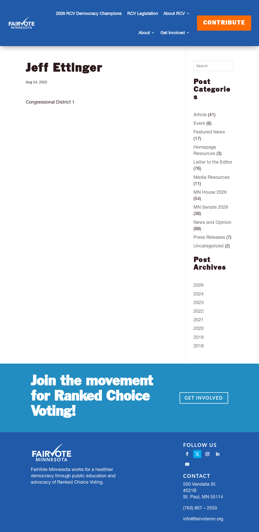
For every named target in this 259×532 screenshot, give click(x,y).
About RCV (174, 13)
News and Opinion (212, 222)
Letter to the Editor (212, 162)
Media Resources (211, 177)
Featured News (209, 131)
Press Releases (209, 237)
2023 (198, 302)
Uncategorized (208, 245)
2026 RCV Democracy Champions (89, 13)
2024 (198, 294)
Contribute (224, 23)
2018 (198, 345)
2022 (198, 311)
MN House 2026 (210, 192)
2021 (198, 319)
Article (200, 114)
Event (199, 123)
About (144, 32)
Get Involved (172, 32)
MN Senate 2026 (210, 207)
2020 (198, 328)
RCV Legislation (142, 13)
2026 (198, 285)
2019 (198, 337)
